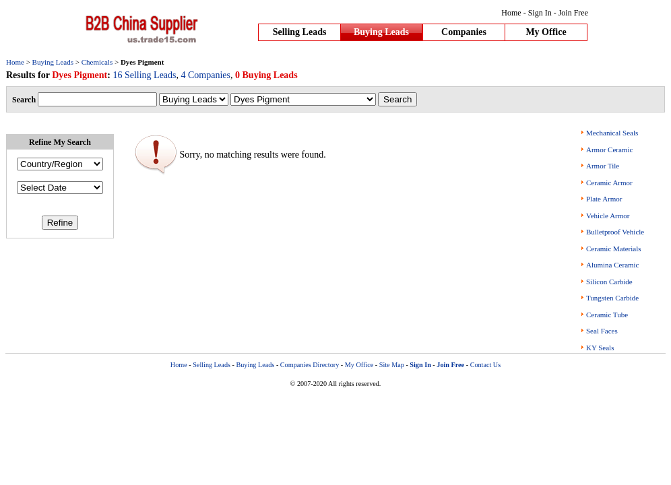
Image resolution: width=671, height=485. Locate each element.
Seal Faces (602, 331)
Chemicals (97, 62)
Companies (463, 32)
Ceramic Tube (607, 315)
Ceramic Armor (609, 183)
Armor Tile (602, 166)
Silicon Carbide (609, 282)
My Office (545, 32)
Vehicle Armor (607, 216)
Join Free (573, 13)
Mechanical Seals (612, 133)
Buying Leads (381, 32)
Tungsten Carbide (612, 298)
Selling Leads (300, 32)
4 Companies (206, 75)
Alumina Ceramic (612, 265)
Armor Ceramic (609, 150)
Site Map (391, 364)
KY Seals (600, 348)
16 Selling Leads (144, 75)
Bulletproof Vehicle (615, 232)
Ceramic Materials (613, 249)
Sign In (540, 13)
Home (511, 13)
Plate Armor (604, 199)
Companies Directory (309, 364)
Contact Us (485, 364)
